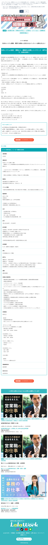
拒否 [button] (26, 11)
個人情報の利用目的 (20, 533)
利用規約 (13, 533)
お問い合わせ (34, 533)
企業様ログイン (23, 534)
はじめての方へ (6, 533)
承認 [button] (21, 11)
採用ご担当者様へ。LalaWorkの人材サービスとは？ (23, 539)
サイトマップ (41, 533)
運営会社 (28, 533)
